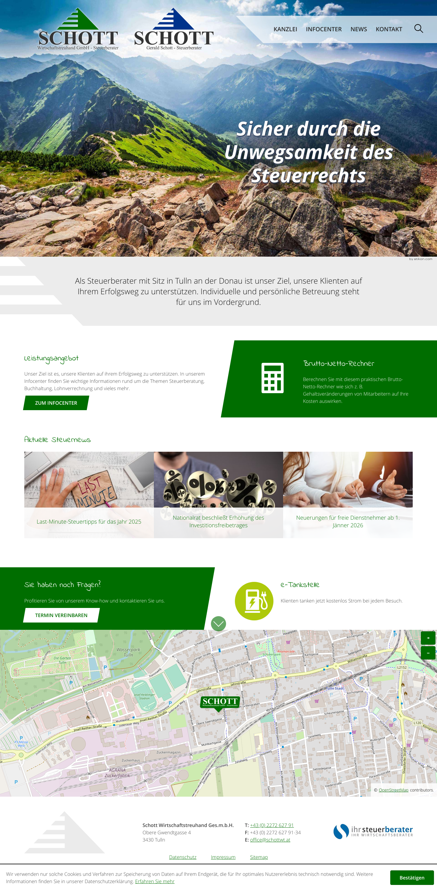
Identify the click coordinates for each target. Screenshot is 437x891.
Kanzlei (285, 29)
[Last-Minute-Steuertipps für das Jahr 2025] (89, 495)
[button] (327, 379)
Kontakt (389, 29)
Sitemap (259, 857)
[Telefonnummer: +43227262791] (272, 825)
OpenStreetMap (393, 790)
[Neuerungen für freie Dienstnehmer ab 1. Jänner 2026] (348, 495)
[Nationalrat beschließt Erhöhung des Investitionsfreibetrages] (218, 495)
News (359, 29)
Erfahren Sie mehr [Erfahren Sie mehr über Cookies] (154, 881)
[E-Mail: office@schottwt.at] (270, 839)
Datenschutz (182, 857)
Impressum (223, 857)
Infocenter (324, 29)
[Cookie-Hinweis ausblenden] (412, 877)
